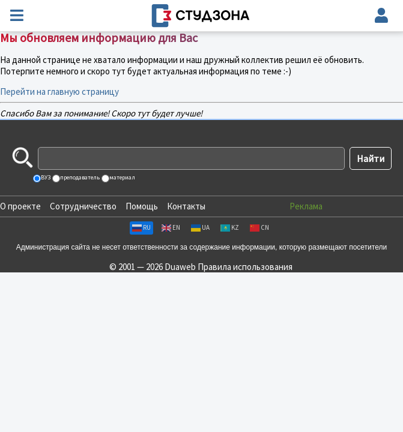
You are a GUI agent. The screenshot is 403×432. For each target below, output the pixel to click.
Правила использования (245, 266)
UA (200, 227)
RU (141, 227)
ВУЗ (45, 177)
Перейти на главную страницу (59, 91)
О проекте (20, 206)
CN (259, 227)
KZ (229, 227)
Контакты (186, 206)
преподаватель (79, 177)
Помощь (142, 206)
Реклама (306, 206)
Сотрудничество (83, 206)
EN (171, 227)
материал (121, 177)
